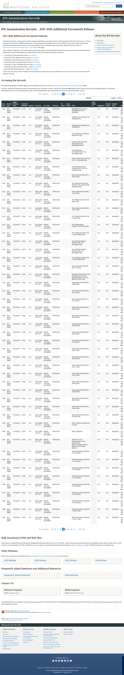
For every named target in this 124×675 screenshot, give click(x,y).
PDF (37, 110)
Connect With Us (62, 658)
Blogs (68, 661)
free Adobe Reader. (22, 611)
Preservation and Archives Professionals (30, 637)
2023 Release (40, 560)
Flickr (71, 661)
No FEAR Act (79, 668)
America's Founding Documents (111, 12)
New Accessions (68, 634)
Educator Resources (62, 12)
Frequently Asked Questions (17, 575)
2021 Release (101, 560)
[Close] (122, 658)
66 (71, 94)
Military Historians (28, 634)
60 (55, 94)
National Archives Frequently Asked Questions (51, 634)
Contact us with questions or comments (12, 620)
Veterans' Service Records (37, 12)
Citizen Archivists (97, 3)
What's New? (68, 629)
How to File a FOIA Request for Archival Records (51, 647)
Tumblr (62, 661)
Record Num (9, 104)
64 (66, 94)
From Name (68, 104)
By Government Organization (11, 636)
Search (119, 6)
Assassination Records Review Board (108, 51)
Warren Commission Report (105, 45)
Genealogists (26, 632)
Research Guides (49, 629)
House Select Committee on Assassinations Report (106, 48)
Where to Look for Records (50, 642)
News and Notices (69, 632)
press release (31, 55)
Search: (88, 98)
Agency (31, 105)
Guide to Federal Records (50, 638)
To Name (63, 104)
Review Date (114, 104)
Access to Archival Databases (11, 643)
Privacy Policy (55, 668)
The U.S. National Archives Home (26, 5)
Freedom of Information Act (67, 668)
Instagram (59, 661)
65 (68, 94)
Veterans (25, 642)
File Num (55, 105)
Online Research (9, 629)
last (84, 94)
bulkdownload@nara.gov (77, 545)
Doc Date (38, 105)
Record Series (108, 104)
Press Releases (71, 575)
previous (45, 94)
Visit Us (86, 12)
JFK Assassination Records (28, 22)
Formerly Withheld (24, 104)
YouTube (65, 661)
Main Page (100, 40)
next (80, 94)
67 (74, 94)
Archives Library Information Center (10, 645)
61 (58, 94)
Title (73, 105)
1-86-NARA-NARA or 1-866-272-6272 (62, 672)
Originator (101, 105)
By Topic (5, 632)
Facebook (53, 661)
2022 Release (71, 560)
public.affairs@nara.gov (76, 593)
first (40, 94)
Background (100, 43)
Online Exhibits (7, 649)
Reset (119, 98)
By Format (6, 634)
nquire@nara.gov (14, 593)
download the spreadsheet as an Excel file (66, 85)
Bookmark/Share (109, 3)
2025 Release (10, 560)
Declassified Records (49, 640)
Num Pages (94, 103)
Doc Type (47, 105)
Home (4, 22)
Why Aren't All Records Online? (51, 644)
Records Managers (28, 640)
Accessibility (46, 668)
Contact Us (118, 3)
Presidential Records (8, 640)
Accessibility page (45, 612)
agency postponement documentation (41, 556)
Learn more (107, 672)
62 (60, 94)
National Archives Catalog (10, 638)
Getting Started (47, 632)
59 (52, 94)
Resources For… (29, 629)
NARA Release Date (15, 103)
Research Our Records (12, 12)
